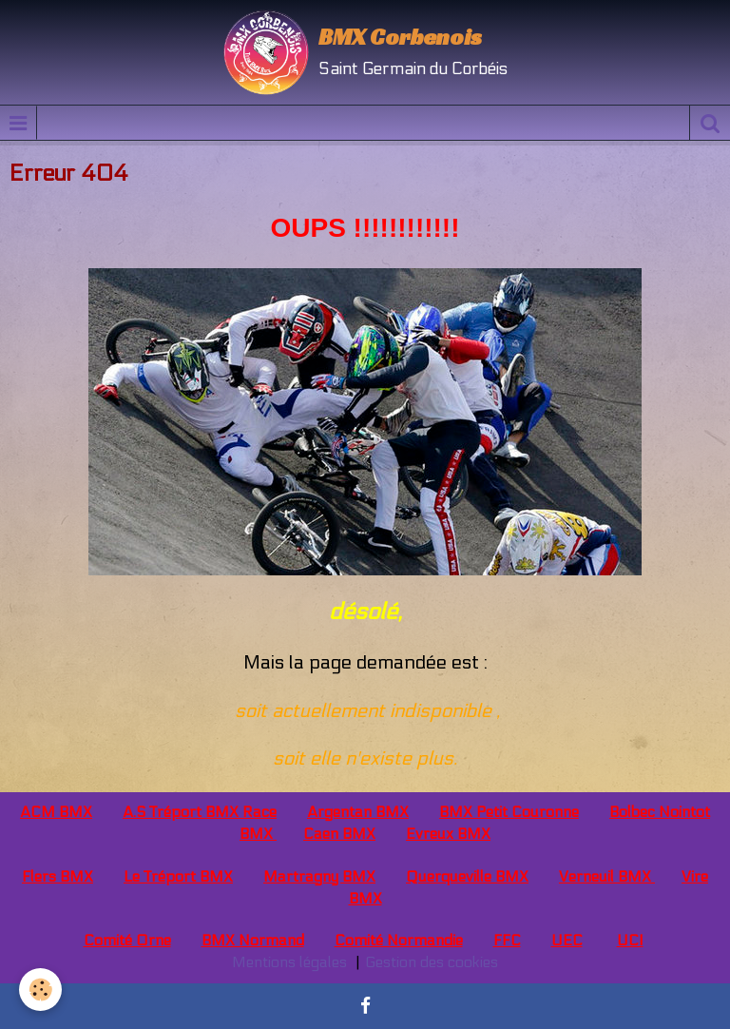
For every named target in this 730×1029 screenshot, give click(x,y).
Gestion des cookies (431, 962)
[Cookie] (40, 989)
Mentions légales (289, 962)
